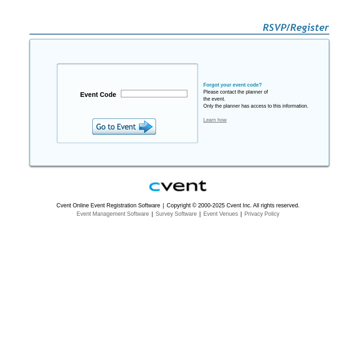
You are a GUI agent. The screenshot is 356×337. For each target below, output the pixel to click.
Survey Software (176, 214)
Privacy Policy (262, 214)
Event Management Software (113, 214)
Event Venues (220, 214)
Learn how (215, 120)
